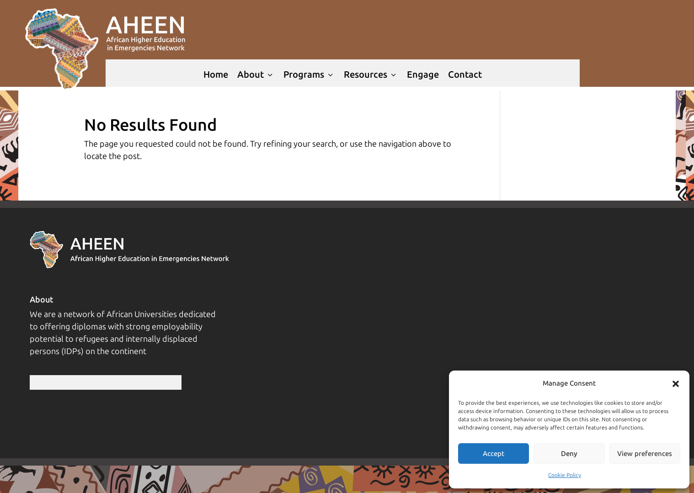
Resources (371, 74)
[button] (675, 383)
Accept (493, 454)
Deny (569, 454)
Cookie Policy (564, 475)
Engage (423, 74)
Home (215, 74)
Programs (309, 74)
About (255, 74)
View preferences (644, 454)
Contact (465, 74)
